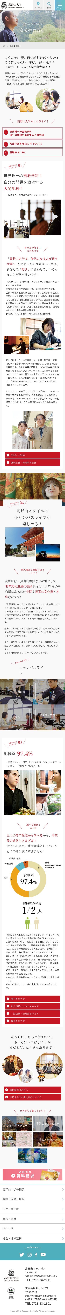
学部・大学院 (18, 455)
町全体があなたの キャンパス (26, 143)
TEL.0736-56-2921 (38, 1280)
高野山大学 (12, 5)
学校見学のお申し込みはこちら (26, 1097)
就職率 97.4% (17, 152)
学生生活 (8, 1228)
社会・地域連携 (12, 1238)
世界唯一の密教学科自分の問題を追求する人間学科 (27, 133)
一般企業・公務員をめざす (25, 1013)
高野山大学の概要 (14, 1189)
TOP (4, 45)
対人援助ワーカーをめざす (25, 1006)
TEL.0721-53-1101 (38, 1303)
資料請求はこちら (19, 1089)
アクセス (38, 5)
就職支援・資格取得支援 (23, 462)
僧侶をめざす (18, 998)
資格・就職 (9, 1219)
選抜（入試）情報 (14, 1199)
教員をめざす (18, 1020)
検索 (49, 5)
